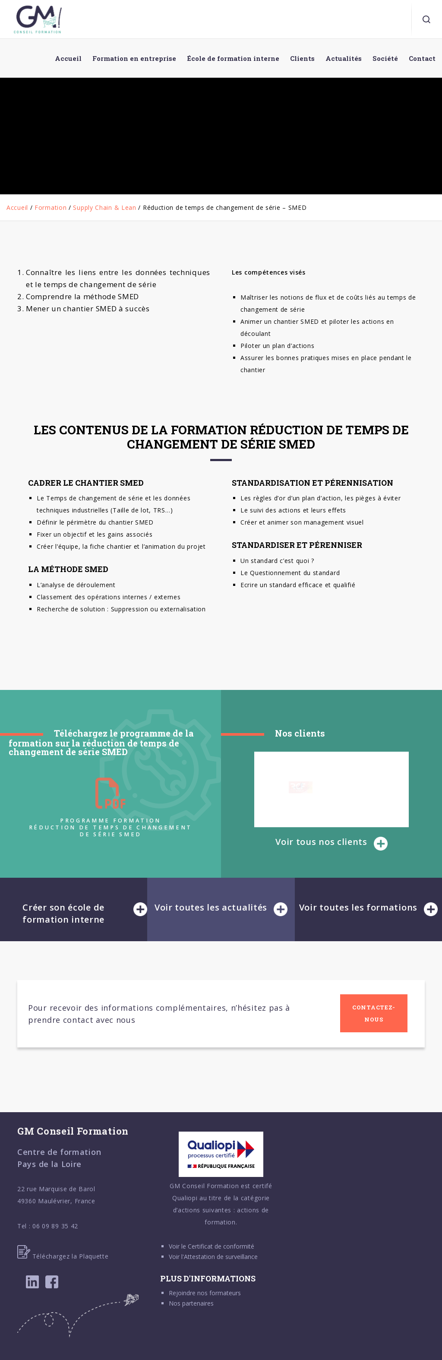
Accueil (17, 207)
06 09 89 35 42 (55, 1226)
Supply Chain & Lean (104, 207)
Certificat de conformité (221, 1246)
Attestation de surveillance (221, 1256)
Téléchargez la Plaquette (63, 1256)
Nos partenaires (191, 1303)
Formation (50, 207)
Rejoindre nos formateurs (205, 1293)
